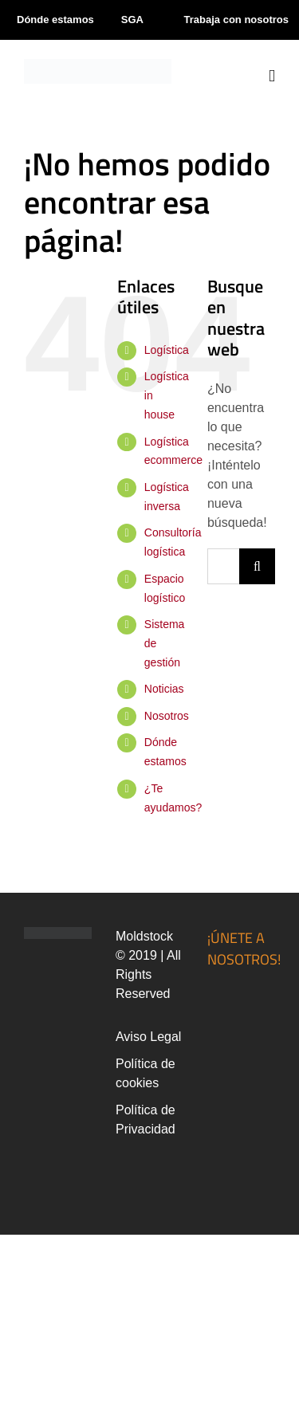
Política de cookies (145, 1073)
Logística (166, 350)
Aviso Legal (148, 1036)
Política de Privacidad (145, 1119)
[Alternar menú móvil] (272, 76)
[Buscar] (257, 566)
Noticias (164, 688)
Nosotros (166, 715)
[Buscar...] (223, 566)
